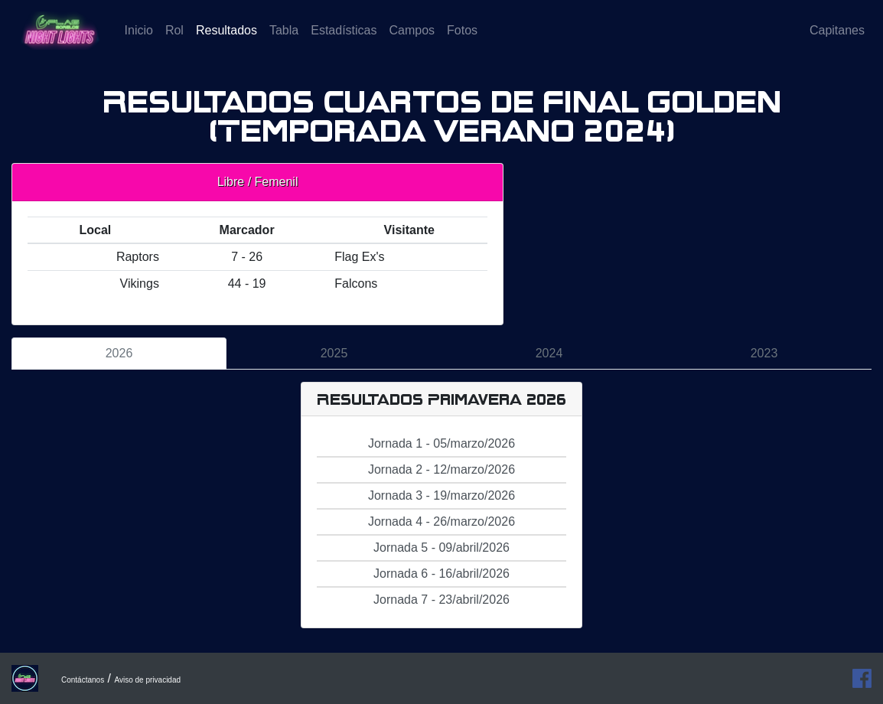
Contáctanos (82, 680)
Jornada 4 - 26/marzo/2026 (441, 521)
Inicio (139, 41)
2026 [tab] (119, 353)
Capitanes (837, 41)
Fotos (462, 41)
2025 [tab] (334, 353)
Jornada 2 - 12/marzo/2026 (441, 469)
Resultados (229, 40)
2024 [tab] (549, 353)
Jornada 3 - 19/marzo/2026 (441, 495)
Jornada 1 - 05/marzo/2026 (441, 443)
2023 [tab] (764, 353)
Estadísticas (343, 41)
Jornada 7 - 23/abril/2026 (441, 599)
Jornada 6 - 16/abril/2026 (441, 573)
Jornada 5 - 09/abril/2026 (441, 547)
